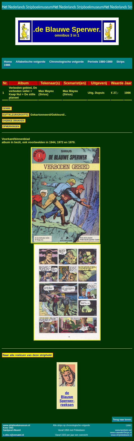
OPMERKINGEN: (11, 126)
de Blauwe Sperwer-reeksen (66, 399)
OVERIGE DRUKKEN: (14, 121)
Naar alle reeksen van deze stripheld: (27, 355)
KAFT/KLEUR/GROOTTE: (16, 115)
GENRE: (7, 108)
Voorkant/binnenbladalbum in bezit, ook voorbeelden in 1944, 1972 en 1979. (38, 140)
